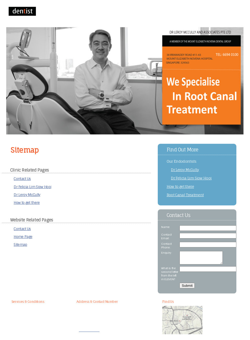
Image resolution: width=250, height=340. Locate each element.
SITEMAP (207, 11)
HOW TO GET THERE (185, 11)
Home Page (23, 237)
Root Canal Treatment (185, 195)
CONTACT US (95, 11)
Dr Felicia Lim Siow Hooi (32, 187)
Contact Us (22, 179)
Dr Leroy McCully (27, 195)
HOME (49, 11)
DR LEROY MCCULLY (119, 11)
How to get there (27, 202)
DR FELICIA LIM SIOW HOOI (152, 11)
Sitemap (20, 244)
